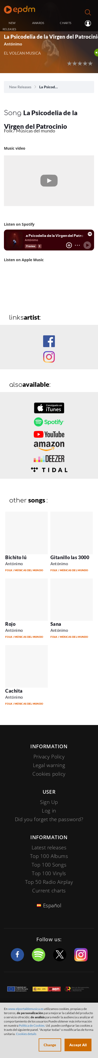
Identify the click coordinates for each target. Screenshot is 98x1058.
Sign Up (49, 802)
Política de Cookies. (32, 1025)
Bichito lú (15, 557)
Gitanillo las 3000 (69, 557)
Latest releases (49, 847)
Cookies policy (49, 773)
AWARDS (38, 23)
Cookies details (26, 1034)
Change (50, 1045)
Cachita (14, 691)
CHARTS (65, 23)
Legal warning (49, 765)
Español (52, 905)
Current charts (49, 890)
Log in (89, 23)
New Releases (20, 87)
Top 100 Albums (49, 856)
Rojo (10, 624)
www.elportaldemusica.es (25, 1009)
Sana (55, 624)
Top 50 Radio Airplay (49, 882)
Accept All (78, 1045)
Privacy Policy (49, 756)
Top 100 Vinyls (49, 873)
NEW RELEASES (9, 26)
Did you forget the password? (49, 819)
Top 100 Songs (49, 864)
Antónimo (13, 44)
